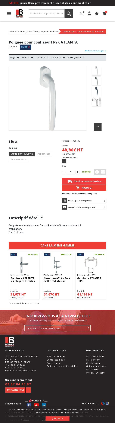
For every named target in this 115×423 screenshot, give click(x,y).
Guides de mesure (96, 366)
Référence (56, 57)
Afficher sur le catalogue (95, 51)
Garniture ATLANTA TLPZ (89, 280)
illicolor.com (93, 363)
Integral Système (96, 372)
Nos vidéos (92, 369)
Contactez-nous (56, 359)
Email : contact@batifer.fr (20, 370)
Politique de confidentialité (62, 366)
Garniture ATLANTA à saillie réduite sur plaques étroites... (57, 280)
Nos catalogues (95, 356)
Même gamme (74, 57)
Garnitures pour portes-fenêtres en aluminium (83, 31)
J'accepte (57, 418)
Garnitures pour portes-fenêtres (43, 31)
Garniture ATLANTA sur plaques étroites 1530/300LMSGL (22, 280)
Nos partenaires (56, 356)
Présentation (54, 363)
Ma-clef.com (93, 359)
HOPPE (13, 47)
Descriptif (40, 57)
